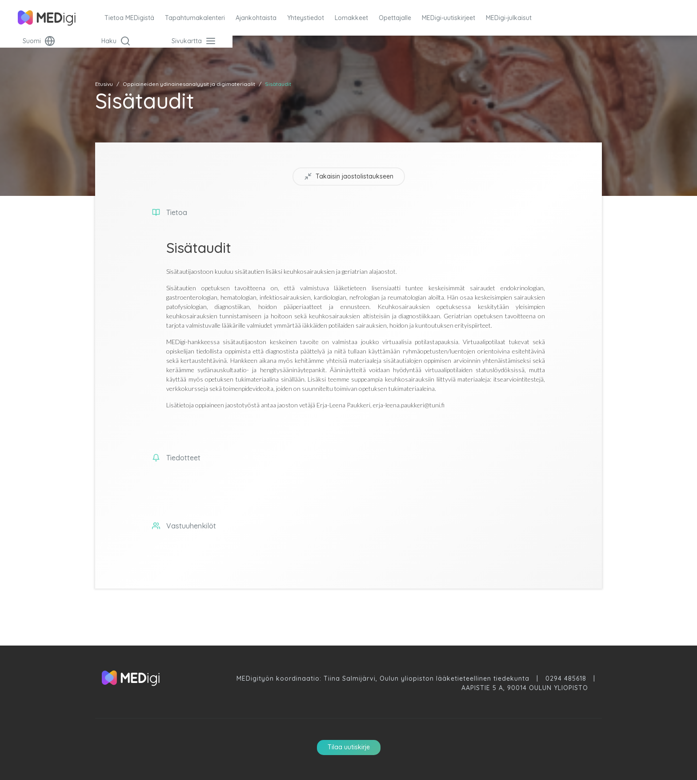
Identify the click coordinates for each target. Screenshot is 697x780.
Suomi (39, 41)
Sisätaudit (278, 84)
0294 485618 (565, 678)
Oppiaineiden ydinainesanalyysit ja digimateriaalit (189, 84)
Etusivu (104, 84)
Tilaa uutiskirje (349, 747)
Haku (116, 41)
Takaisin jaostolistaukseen (348, 176)
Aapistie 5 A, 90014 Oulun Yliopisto (524, 688)
